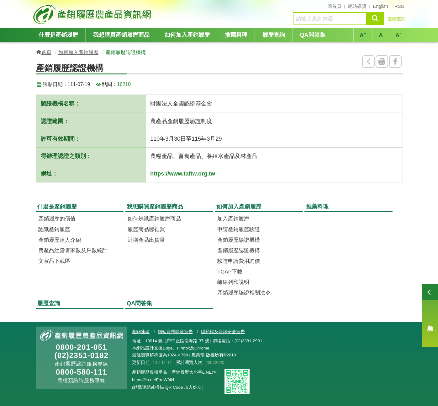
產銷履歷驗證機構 (238, 240)
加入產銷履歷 (233, 219)
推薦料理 (236, 35)
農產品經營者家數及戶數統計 (73, 250)
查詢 (375, 18)
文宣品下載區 (54, 261)
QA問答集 (312, 35)
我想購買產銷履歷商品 (121, 35)
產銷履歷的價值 (57, 219)
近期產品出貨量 (146, 240)
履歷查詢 (430, 315)
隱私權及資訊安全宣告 (223, 331)
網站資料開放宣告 (175, 331)
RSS (399, 6)
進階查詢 (396, 18)
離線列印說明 (233, 282)
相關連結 (141, 331)
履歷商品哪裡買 (146, 229)
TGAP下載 (229, 272)
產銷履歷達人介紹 (59, 240)
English (380, 6)
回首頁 (334, 6)
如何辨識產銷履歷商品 (154, 219)
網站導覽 (357, 6)
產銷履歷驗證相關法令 (244, 293)
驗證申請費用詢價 (238, 261)
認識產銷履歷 (54, 229)
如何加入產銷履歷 (187, 35)
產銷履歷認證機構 (238, 250)
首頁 (46, 52)
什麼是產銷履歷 (58, 35)
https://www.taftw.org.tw (182, 174)
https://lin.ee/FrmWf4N (153, 379)
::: (33, 5)
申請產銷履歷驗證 (238, 229)
